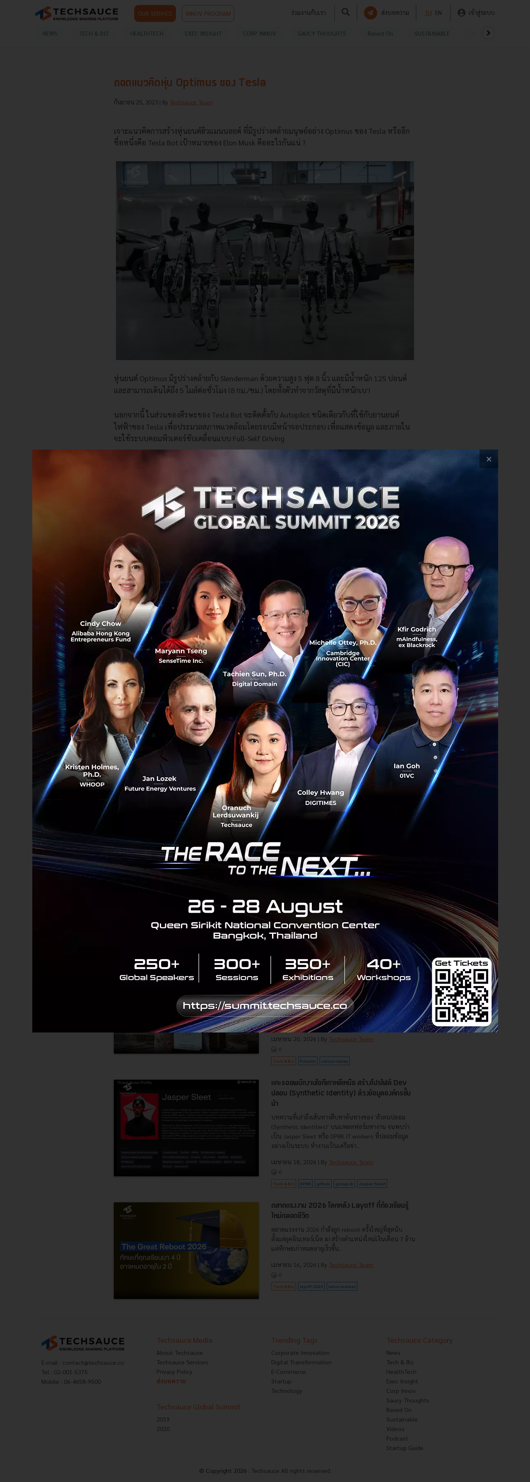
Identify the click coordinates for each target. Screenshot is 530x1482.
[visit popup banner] (265, 741)
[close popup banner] (488, 459)
